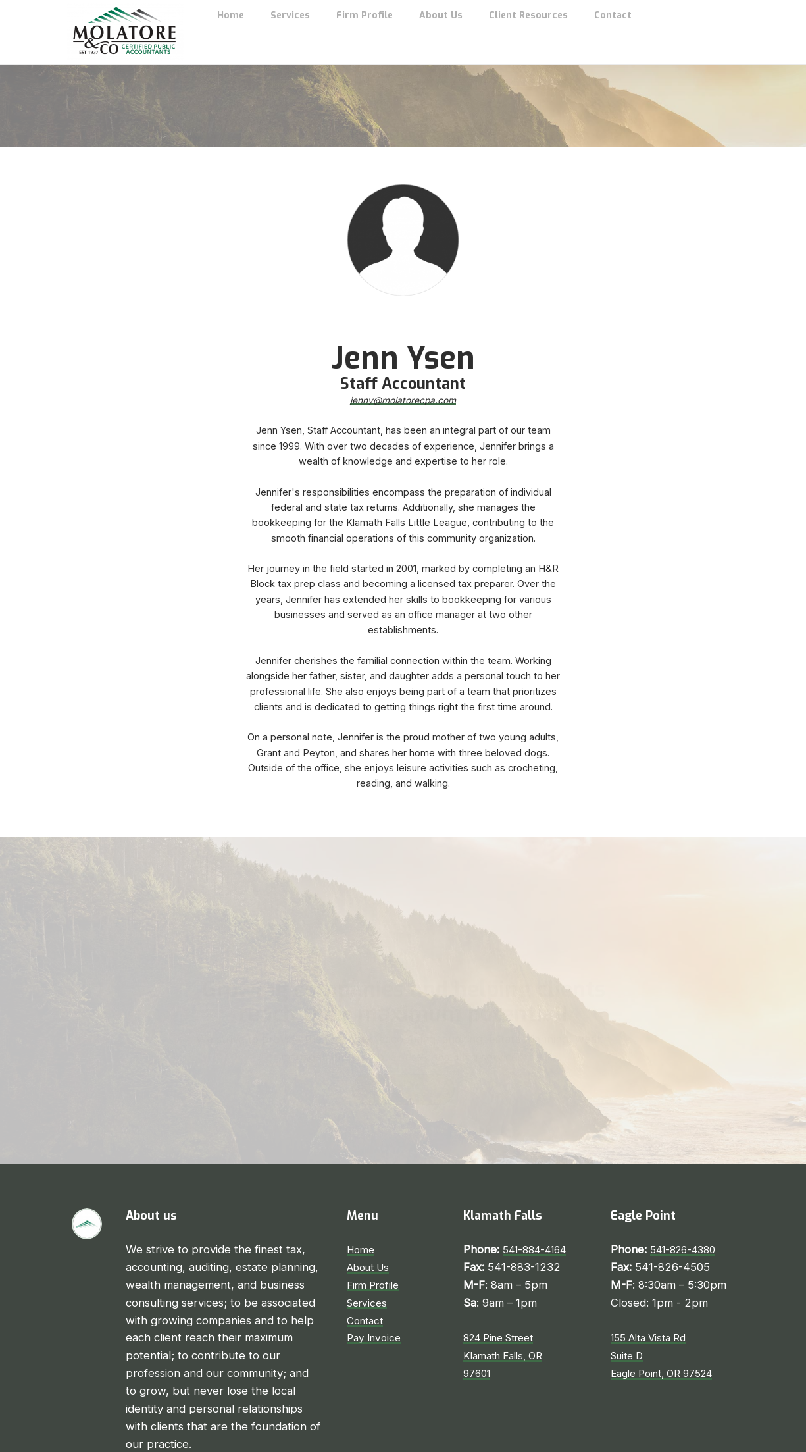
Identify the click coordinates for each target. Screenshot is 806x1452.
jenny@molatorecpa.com (403, 320)
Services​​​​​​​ (369, 1225)
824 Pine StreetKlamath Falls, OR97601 (508, 1279)
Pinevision (518, 1436)
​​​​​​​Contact (367, 1243)
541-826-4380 (687, 1173)
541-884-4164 (539, 1173)
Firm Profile (376, 1207)
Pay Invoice (376, 1261)
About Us (371, 1190)
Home (362, 1173)
